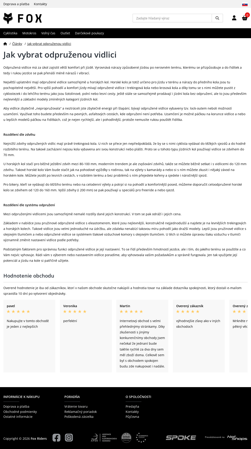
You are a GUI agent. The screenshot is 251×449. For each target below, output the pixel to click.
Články (17, 44)
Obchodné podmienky (20, 411)
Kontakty (40, 4)
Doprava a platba (16, 4)
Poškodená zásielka (79, 416)
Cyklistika (10, 33)
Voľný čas (48, 33)
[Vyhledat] (217, 18)
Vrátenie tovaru (76, 406)
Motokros (29, 33)
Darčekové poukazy (89, 33)
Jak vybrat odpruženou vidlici (49, 44)
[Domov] (5, 44)
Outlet (65, 33)
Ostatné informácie (18, 416)
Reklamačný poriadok (80, 411)
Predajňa (132, 406)
